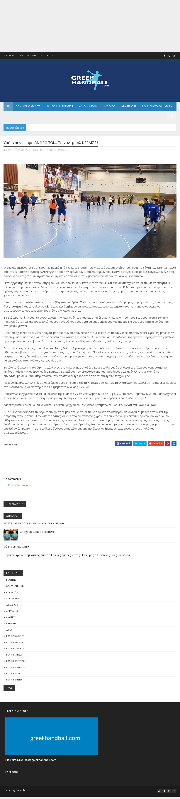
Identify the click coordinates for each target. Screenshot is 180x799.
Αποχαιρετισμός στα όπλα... (38, 535)
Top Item (49, 55)
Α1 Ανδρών (50, 153)
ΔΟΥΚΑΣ (62, 153)
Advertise (9, 55)
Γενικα (36, 118)
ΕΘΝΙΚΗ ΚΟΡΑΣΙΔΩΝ (16, 664)
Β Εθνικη (11, 627)
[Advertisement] (90, 26)
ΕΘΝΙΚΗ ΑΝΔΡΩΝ (14, 645)
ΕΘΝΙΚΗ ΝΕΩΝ (13, 677)
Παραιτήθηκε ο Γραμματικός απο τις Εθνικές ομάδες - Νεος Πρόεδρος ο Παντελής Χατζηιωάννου (67, 558)
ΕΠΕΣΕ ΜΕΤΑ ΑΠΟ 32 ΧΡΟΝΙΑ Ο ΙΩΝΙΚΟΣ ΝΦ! (34, 527)
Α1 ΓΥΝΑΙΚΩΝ (88, 109)
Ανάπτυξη (11, 620)
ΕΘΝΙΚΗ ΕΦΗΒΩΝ (14, 658)
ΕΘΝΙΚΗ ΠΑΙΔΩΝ (14, 683)
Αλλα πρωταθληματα (157, 109)
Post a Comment (18, 488)
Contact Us (23, 55)
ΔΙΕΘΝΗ (10, 633)
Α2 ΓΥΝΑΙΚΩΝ (12, 614)
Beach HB (11, 583)
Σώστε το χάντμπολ (16, 550)
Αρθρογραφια (16, 118)
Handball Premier (59, 109)
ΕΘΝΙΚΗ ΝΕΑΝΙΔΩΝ (15, 670)
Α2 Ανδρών (12, 608)
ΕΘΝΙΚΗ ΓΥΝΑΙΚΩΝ (15, 652)
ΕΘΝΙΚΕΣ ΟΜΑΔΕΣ (28, 109)
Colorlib (20, 793)
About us (37, 55)
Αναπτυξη (128, 109)
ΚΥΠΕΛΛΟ (109, 109)
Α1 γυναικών (12, 602)
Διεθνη (52, 118)
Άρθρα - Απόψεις (15, 589)
